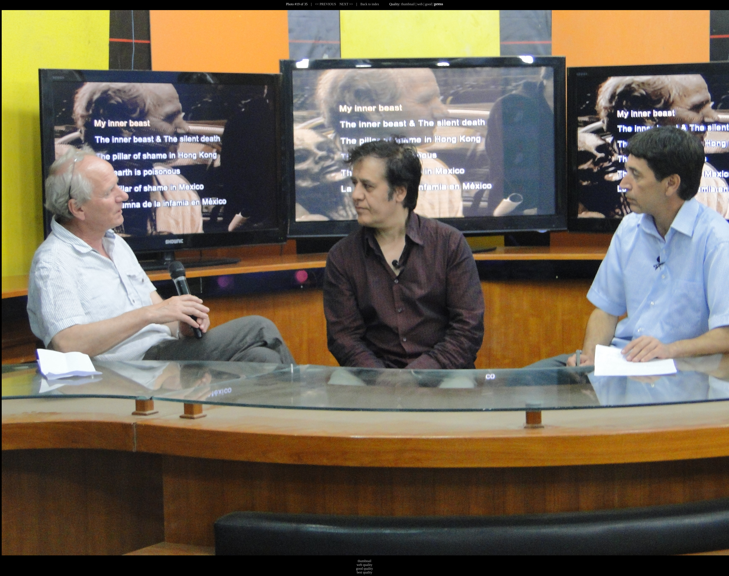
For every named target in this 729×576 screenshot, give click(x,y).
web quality (364, 565)
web (420, 4)
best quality (364, 572)
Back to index (370, 4)
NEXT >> (346, 4)
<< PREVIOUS (325, 4)
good (428, 4)
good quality (364, 568)
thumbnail (408, 4)
